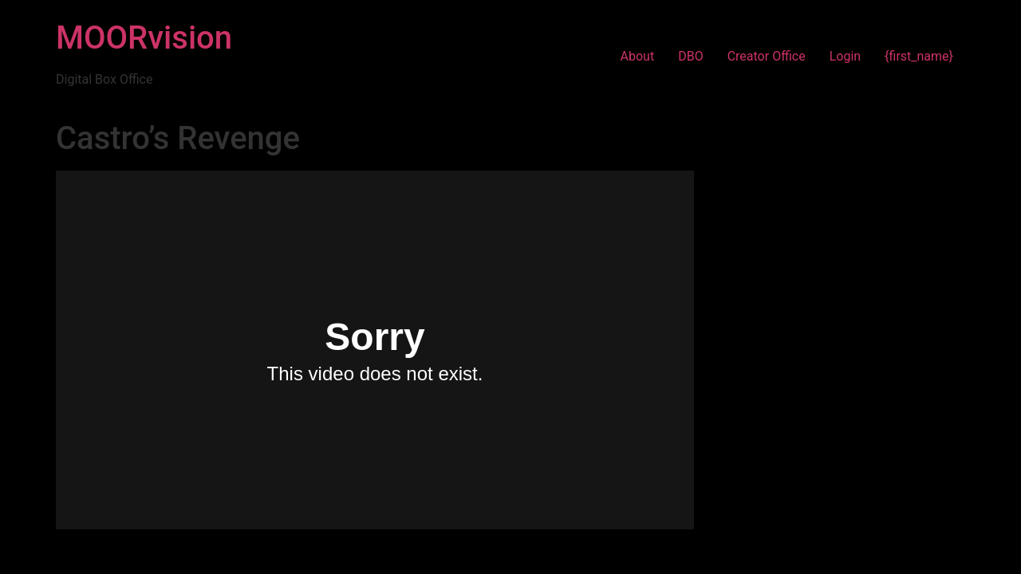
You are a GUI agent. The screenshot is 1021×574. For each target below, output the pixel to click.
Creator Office (766, 56)
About (638, 56)
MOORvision (144, 38)
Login (845, 56)
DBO (690, 56)
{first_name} (919, 56)
